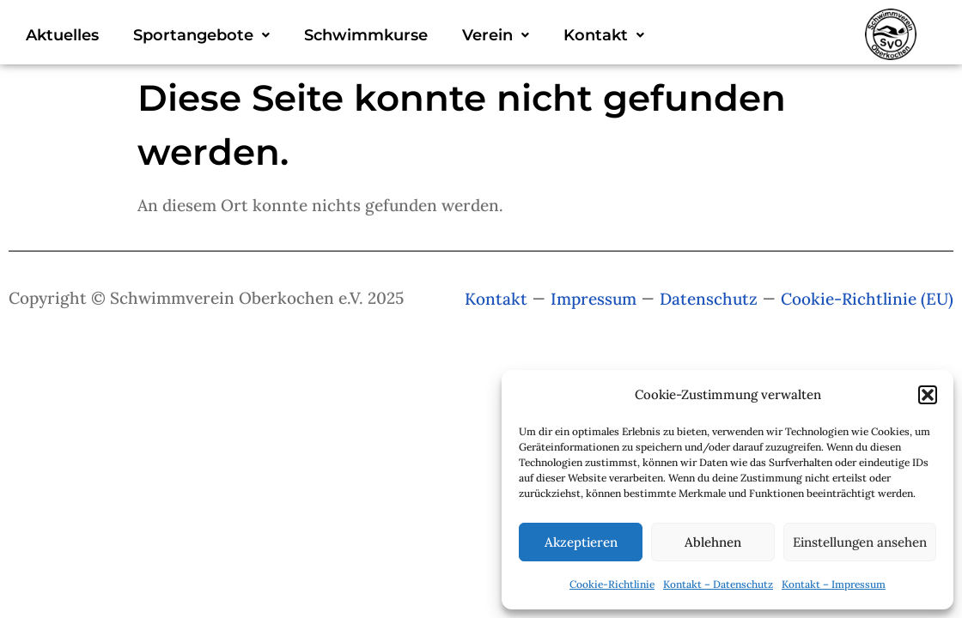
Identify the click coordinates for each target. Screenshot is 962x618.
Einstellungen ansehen (860, 542)
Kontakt (603, 35)
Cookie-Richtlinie (612, 584)
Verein (495, 35)
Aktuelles (62, 35)
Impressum (593, 298)
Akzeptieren (581, 542)
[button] (927, 394)
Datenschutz (709, 298)
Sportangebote (201, 35)
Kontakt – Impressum (834, 584)
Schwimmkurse (366, 35)
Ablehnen (713, 542)
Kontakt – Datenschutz (718, 584)
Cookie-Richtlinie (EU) (867, 298)
